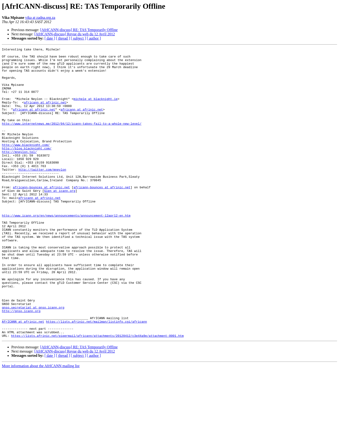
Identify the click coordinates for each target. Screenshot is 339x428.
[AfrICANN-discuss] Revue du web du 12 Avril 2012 (74, 34)
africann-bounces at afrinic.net (41, 215)
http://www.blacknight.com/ (26, 164)
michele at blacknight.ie (95, 109)
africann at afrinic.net (45, 113)
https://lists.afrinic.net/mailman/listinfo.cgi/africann (96, 376)
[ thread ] (63, 38)
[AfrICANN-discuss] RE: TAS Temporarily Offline (79, 30)
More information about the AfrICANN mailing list (41, 424)
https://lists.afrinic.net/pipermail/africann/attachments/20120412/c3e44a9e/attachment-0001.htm (97, 393)
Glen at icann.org (59, 220)
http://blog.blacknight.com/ (27, 169)
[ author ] (94, 38)
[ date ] (49, 38)
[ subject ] (78, 38)
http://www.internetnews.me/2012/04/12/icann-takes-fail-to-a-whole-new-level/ (71, 139)
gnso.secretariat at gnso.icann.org (33, 360)
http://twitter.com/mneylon (42, 194)
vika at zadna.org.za (40, 18)
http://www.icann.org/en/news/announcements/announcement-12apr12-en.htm (66, 249)
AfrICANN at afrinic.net (23, 376)
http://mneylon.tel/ (19, 173)
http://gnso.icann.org (21, 364)
